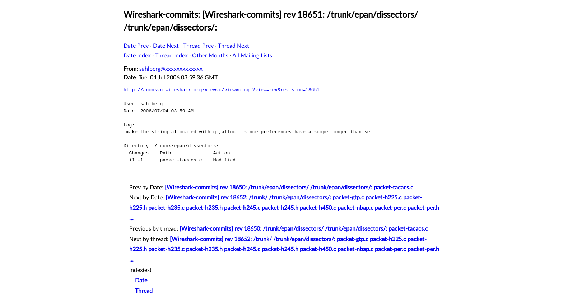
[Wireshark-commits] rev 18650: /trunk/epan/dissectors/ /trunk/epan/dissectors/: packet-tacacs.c (289, 187)
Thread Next (233, 46)
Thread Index (171, 56)
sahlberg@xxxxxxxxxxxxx (171, 69)
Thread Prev (198, 46)
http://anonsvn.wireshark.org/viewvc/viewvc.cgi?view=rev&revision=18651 (222, 90)
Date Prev (136, 46)
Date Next (166, 46)
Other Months (210, 56)
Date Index (137, 56)
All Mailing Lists (252, 56)
